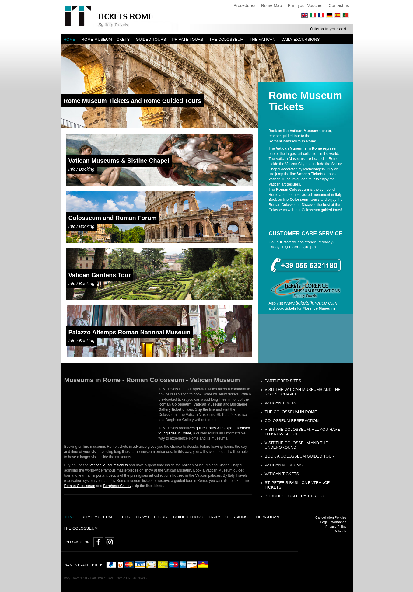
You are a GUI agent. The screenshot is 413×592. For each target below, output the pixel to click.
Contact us (339, 5)
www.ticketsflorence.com (310, 302)
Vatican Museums (284, 465)
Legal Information (333, 522)
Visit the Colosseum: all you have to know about (302, 431)
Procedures (244, 5)
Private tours (187, 39)
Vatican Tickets (282, 474)
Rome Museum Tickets (106, 39)
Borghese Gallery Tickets (294, 496)
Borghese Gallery (117, 486)
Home (69, 39)
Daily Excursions (300, 39)
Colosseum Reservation (292, 420)
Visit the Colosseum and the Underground (296, 445)
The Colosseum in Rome (291, 411)
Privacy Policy (335, 526)
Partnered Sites (283, 380)
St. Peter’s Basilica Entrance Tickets (297, 484)
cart (342, 28)
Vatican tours (280, 403)
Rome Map (271, 5)
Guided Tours (151, 39)
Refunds (340, 531)
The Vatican (262, 39)
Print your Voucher (305, 5)
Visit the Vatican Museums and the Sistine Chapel (303, 391)
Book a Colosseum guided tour (299, 456)
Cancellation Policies (330, 517)
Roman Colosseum (79, 486)
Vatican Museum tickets (108, 465)
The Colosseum (226, 39)
